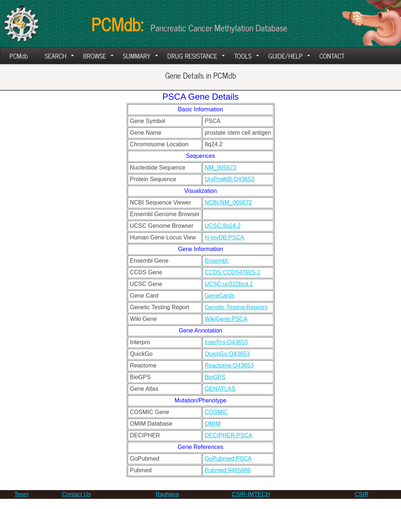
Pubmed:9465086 (227, 470)
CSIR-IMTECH (251, 494)
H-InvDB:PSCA (224, 237)
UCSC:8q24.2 (223, 226)
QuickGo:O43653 (227, 354)
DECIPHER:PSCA (228, 435)
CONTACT (331, 55)
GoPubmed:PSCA (228, 459)
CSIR (362, 494)
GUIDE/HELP (289, 55)
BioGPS (215, 377)
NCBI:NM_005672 (228, 202)
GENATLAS (220, 389)
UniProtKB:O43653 (229, 179)
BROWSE (98, 55)
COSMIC (216, 412)
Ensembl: (217, 261)
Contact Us (76, 494)
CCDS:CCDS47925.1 (232, 272)
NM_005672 (220, 167)
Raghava (167, 494)
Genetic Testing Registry (236, 307)
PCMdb (18, 55)
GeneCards (219, 296)
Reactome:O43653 (229, 365)
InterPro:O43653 (226, 342)
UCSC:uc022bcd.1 (229, 284)
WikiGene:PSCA (226, 319)
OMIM (213, 424)
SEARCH (59, 55)
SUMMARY (140, 55)
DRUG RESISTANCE (196, 55)
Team (21, 494)
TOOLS (246, 55)
